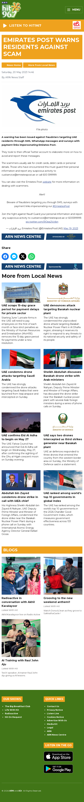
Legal (50, 727)
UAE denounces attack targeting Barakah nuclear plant (63, 298)
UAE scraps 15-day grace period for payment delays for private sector (21, 298)
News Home (14, 65)
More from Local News (41, 65)
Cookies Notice (55, 717)
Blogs (10, 550)
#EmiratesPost (61, 206)
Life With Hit (12, 710)
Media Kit (52, 724)
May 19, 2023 (71, 228)
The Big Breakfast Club (17, 706)
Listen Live (53, 713)
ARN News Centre (56, 735)
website (47, 181)
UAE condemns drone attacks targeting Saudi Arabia (21, 365)
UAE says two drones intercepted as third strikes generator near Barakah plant (63, 430)
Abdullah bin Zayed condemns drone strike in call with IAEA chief (21, 486)
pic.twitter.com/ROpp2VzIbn (42, 221)
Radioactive (11, 713)
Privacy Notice (55, 710)
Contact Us (53, 706)
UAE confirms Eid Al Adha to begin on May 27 (21, 426)
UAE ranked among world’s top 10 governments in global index (63, 486)
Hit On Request (13, 717)
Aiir (20, 791)
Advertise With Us (57, 720)
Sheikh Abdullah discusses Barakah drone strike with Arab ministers (63, 365)
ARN (49, 731)
